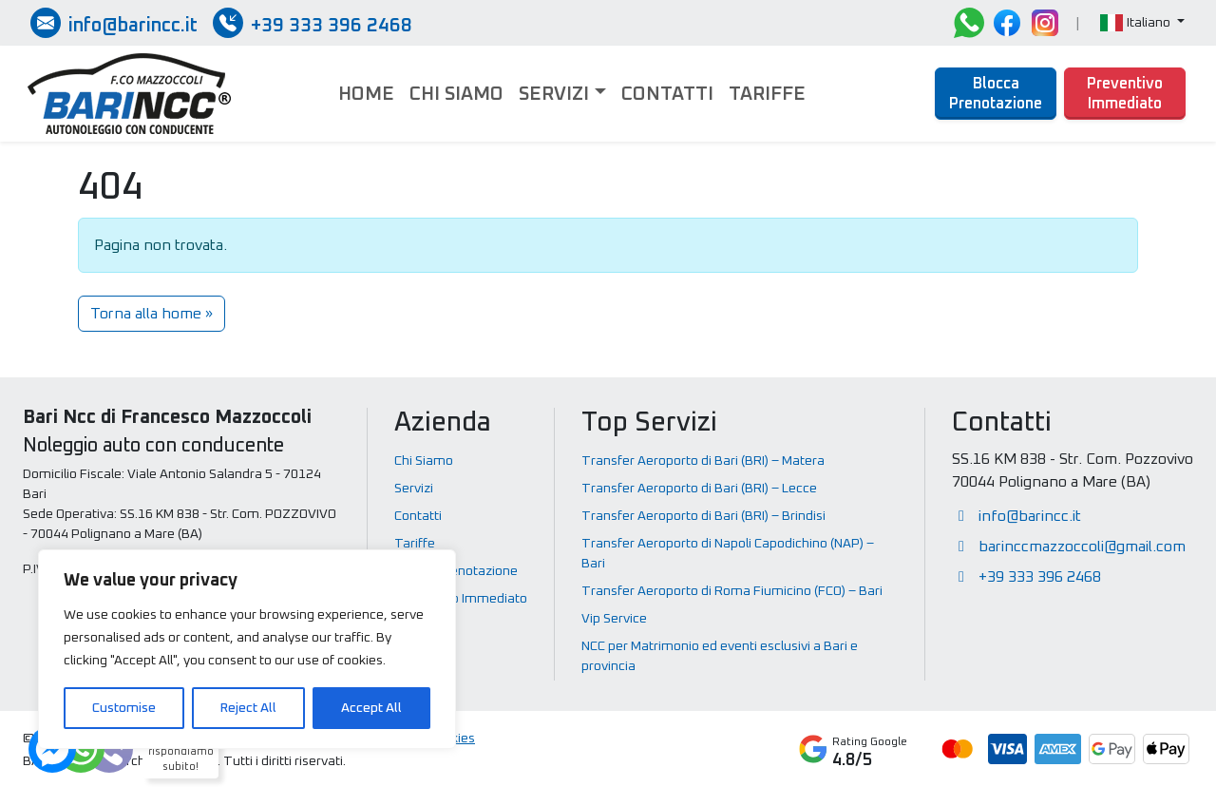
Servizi (554, 94)
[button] (1142, 23)
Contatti (667, 94)
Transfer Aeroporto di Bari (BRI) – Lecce (699, 488)
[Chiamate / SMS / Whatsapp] (312, 23)
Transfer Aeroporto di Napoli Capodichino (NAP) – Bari (727, 553)
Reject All (248, 708)
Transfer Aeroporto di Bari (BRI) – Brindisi (703, 516)
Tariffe (767, 94)
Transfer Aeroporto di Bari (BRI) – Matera (703, 461)
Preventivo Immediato (1125, 93)
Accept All (371, 708)
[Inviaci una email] (114, 23)
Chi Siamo (456, 94)
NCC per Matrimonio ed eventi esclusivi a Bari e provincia (719, 656)
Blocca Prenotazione (995, 93)
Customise (124, 708)
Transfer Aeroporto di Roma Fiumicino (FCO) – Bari (732, 591)
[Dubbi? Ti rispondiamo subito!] (80, 749)
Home (366, 94)
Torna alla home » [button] (151, 313)
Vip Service (614, 618)
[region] (247, 649)
